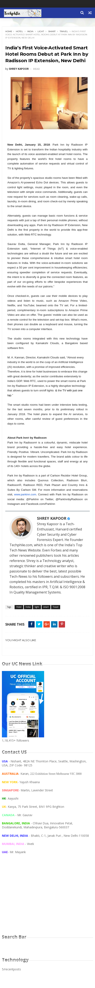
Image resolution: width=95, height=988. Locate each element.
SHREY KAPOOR (51, 518)
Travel (64, 31)
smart (52, 31)
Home (8, 31)
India (30, 31)
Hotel (19, 31)
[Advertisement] (47, 898)
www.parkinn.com (25, 494)
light (41, 31)
